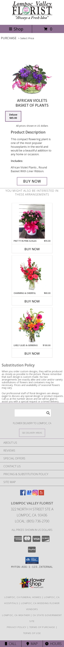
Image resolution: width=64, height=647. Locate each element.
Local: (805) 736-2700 (32, 521)
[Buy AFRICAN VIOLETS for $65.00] (32, 181)
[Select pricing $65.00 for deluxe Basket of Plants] (13, 116)
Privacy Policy (16, 627)
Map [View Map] (32, 643)
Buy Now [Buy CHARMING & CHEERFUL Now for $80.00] (32, 301)
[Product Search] (32, 413)
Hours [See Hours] (53, 643)
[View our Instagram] (35, 494)
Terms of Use (32, 633)
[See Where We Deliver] (32, 432)
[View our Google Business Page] (29, 494)
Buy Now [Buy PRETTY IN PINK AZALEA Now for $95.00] (32, 249)
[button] (32, 560)
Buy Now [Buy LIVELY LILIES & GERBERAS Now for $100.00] (32, 353)
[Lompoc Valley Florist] (32, 19)
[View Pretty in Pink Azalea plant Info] (32, 221)
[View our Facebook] (23, 494)
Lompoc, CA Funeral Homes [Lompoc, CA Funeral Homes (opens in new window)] (22, 597)
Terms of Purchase (42, 627)
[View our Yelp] (41, 494)
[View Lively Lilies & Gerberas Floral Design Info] (32, 325)
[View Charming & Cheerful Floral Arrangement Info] (32, 273)
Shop (16, 29)
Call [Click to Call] (10, 643)
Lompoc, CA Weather (16, 615)
